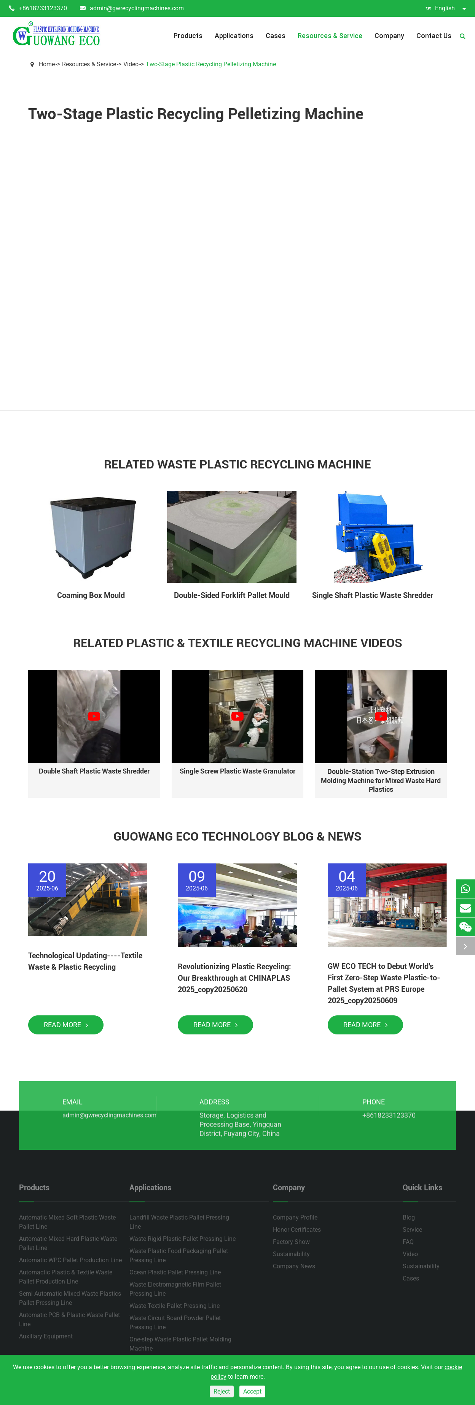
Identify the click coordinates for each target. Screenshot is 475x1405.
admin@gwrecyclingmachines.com (132, 8)
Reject (222, 1391)
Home (47, 64)
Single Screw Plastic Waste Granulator (237, 771)
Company (389, 36)
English (446, 8)
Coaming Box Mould (91, 595)
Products (188, 36)
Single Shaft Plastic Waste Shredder (372, 595)
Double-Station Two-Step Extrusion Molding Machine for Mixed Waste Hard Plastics (381, 780)
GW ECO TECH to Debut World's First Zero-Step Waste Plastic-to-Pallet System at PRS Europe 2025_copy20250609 (384, 983)
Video (131, 64)
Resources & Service (330, 36)
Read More (66, 1025)
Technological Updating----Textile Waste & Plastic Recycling (85, 961)
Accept (252, 1391)
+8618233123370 (38, 8)
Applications (234, 36)
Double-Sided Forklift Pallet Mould (232, 595)
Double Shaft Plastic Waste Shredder (94, 771)
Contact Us (433, 36)
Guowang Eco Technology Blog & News (237, 836)
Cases (275, 36)
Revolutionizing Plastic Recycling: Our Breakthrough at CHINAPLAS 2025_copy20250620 (234, 978)
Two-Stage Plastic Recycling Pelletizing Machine (211, 64)
